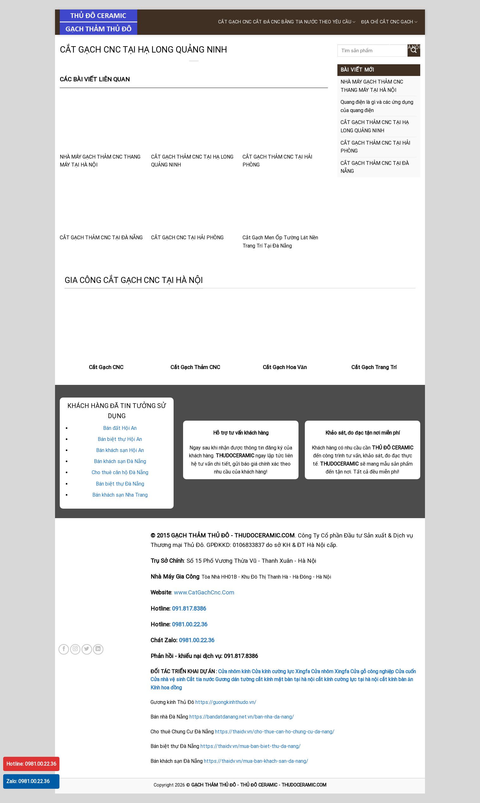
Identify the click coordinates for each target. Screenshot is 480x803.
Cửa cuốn (405, 671)
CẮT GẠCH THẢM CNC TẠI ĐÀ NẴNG (102, 208)
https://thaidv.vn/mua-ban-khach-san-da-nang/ (256, 761)
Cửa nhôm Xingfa (330, 671)
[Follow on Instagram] (75, 649)
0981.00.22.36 (189, 624)
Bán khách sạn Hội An (120, 450)
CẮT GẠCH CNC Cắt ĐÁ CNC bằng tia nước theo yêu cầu (286, 22)
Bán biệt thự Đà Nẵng (120, 484)
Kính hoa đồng (166, 688)
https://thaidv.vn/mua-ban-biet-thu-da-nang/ (250, 746)
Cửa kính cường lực (273, 671)
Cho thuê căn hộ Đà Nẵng (120, 472)
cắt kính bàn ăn (396, 679)
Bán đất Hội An (120, 428)
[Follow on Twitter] (87, 649)
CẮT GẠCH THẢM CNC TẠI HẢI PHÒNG (285, 131)
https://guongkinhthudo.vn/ (225, 702)
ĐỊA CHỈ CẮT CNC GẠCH (389, 22)
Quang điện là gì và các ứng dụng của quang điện (377, 106)
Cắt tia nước (200, 679)
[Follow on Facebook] (63, 649)
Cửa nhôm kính (234, 671)
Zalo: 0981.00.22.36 (28, 781)
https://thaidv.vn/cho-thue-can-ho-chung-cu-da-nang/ (275, 732)
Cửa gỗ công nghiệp (372, 671)
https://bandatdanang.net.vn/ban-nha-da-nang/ (241, 717)
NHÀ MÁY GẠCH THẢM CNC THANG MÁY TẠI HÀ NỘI (102, 131)
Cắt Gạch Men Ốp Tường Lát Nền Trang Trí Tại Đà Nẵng (285, 212)
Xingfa (302, 671)
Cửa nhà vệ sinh (168, 679)
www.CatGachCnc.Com (204, 592)
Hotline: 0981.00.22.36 (31, 764)
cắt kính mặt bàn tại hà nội (284, 679)
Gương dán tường (234, 679)
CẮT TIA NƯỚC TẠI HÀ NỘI (390, 47)
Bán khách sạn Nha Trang (120, 495)
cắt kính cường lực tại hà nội (347, 679)
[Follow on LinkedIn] (98, 649)
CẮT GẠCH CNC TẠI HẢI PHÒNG (194, 208)
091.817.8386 (189, 608)
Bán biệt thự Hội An (120, 439)
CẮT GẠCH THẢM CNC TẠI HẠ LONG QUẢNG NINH (194, 131)
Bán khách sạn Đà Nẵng (120, 461)
